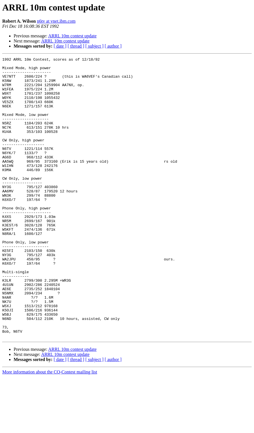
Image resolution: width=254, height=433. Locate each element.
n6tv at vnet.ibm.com (56, 21)
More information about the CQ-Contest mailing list (49, 428)
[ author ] (113, 46)
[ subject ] (94, 46)
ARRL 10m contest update (72, 35)
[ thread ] (76, 46)
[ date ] (60, 46)
